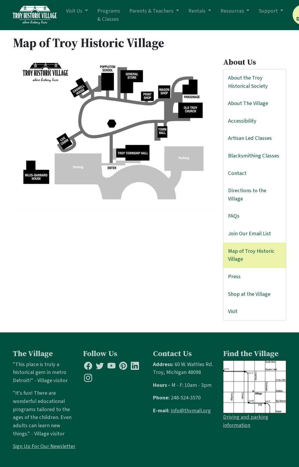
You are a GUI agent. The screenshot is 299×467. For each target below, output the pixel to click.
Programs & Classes (108, 15)
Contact (237, 173)
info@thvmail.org (191, 410)
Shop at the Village (249, 294)
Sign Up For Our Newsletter (44, 446)
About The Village (248, 103)
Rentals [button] (197, 11)
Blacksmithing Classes (253, 155)
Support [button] (269, 11)
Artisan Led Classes (250, 138)
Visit (232, 311)
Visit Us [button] (75, 11)
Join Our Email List (249, 233)
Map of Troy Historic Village (251, 255)
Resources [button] (232, 11)
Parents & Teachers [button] (152, 11)
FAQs (233, 216)
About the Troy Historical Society (248, 82)
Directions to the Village (247, 194)
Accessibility (242, 121)
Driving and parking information (245, 421)
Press (234, 276)
